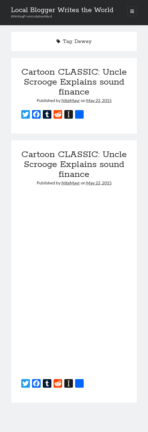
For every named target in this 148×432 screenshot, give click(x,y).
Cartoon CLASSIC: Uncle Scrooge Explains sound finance (74, 82)
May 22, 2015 (99, 100)
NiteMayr (70, 100)
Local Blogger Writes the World (62, 10)
